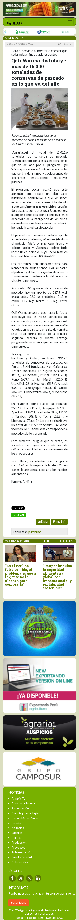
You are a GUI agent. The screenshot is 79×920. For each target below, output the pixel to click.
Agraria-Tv (18, 798)
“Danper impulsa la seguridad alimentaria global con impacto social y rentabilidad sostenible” (57, 577)
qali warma (34, 532)
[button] (48, 541)
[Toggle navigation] (70, 21)
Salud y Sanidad (22, 857)
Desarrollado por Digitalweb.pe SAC (39, 917)
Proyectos (18, 847)
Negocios (18, 828)
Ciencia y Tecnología (25, 813)
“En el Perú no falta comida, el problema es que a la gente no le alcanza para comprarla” (20, 575)
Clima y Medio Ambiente (27, 818)
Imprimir (59, 521)
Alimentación (20, 808)
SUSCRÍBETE (18, 902)
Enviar (43, 521)
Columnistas (20, 862)
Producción (19, 842)
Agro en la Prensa (23, 803)
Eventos (17, 823)
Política (16, 837)
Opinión (17, 832)
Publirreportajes (22, 852)
